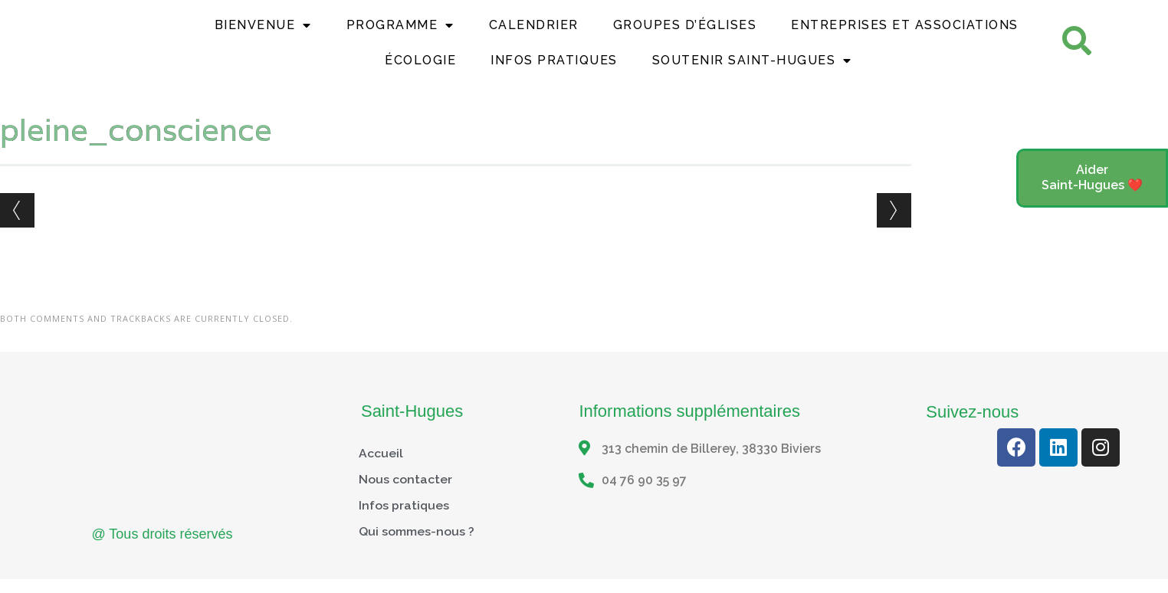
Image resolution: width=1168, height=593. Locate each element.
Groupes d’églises (685, 33)
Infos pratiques (404, 521)
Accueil (381, 469)
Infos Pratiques (554, 68)
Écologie (420, 68)
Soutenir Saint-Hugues (752, 69)
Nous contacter (405, 495)
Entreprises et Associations (905, 33)
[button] (1092, 178)
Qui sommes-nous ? (416, 547)
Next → (894, 226)
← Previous (17, 226)
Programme (400, 34)
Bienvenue (263, 34)
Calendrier (534, 33)
